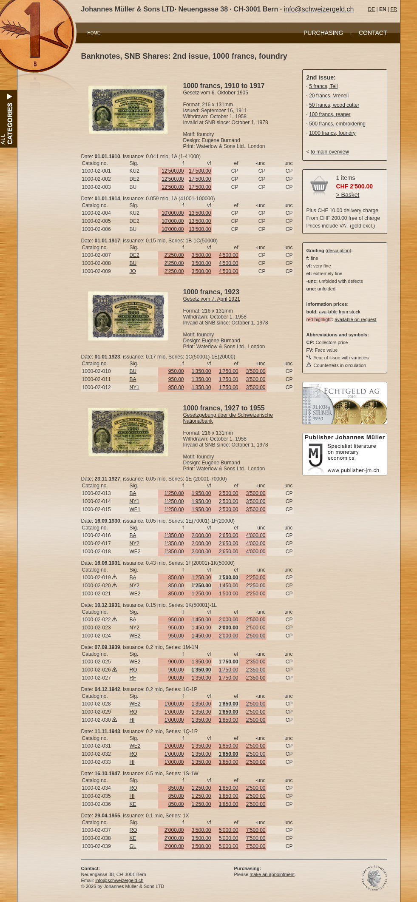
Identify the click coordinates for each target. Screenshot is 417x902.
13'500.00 (200, 213)
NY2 (134, 543)
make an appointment (272, 874)
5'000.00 (228, 830)
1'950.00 (201, 493)
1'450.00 (228, 586)
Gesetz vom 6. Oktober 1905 (215, 93)
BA (133, 379)
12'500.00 (173, 171)
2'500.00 (228, 493)
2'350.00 (256, 662)
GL (133, 846)
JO (133, 271)
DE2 (134, 255)
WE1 (135, 509)
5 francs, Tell (323, 86)
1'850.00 (228, 720)
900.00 (176, 662)
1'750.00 (228, 371)
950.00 (176, 371)
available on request (355, 319)
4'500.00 (228, 255)
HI (132, 720)
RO (133, 670)
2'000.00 (201, 535)
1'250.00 (174, 493)
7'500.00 (256, 830)
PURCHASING (323, 32)
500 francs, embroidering (337, 124)
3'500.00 (201, 255)
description (338, 250)
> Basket (348, 194)
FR (393, 9)
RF (133, 678)
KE (133, 804)
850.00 (176, 577)
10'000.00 (173, 213)
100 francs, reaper (329, 114)
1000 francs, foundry (332, 133)
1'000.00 (174, 704)
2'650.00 (228, 535)
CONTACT (373, 32)
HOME (94, 33)
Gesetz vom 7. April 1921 (211, 299)
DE (371, 9)
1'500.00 (228, 594)
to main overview (330, 152)
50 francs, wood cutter (334, 105)
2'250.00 (174, 255)
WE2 (135, 552)
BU (133, 263)
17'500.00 (200, 171)
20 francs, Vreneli (329, 96)
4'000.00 (256, 535)
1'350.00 (201, 371)
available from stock (339, 311)
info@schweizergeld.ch (319, 9)
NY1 (134, 387)
